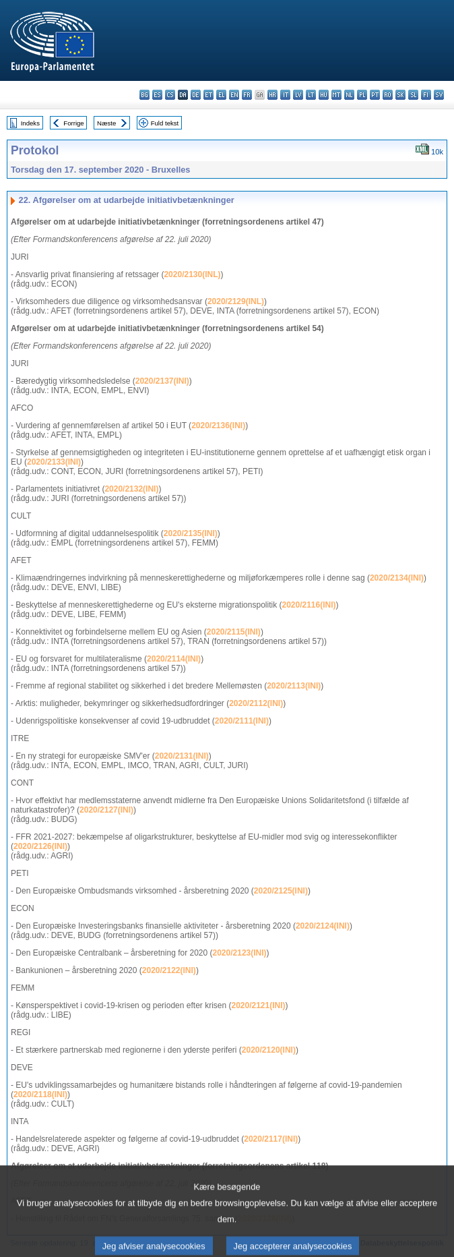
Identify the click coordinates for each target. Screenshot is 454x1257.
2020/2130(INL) (192, 274)
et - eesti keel (208, 95)
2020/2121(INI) (258, 1005)
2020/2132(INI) (131, 489)
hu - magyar (324, 95)
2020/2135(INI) (191, 533)
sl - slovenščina (413, 95)
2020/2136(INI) (218, 425)
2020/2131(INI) (182, 756)
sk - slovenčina (400, 95)
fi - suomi (426, 95)
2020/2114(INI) (174, 659)
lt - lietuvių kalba (311, 95)
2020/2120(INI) (269, 1050)
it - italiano (285, 95)
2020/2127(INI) (106, 810)
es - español (157, 95)
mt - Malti (336, 95)
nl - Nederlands (349, 95)
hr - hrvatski (272, 95)
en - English (234, 95)
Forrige (73, 123)
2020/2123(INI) (240, 953)
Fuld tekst (165, 123)
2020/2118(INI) (40, 1094)
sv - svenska (439, 95)
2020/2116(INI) (308, 605)
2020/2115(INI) (234, 632)
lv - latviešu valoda (298, 95)
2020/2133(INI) (54, 462)
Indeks (30, 123)
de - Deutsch (196, 95)
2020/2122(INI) (169, 970)
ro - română (388, 95)
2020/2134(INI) (397, 578)
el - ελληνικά (221, 95)
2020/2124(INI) (323, 926)
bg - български (144, 95)
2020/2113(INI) (294, 686)
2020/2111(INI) (242, 721)
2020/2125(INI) (281, 891)
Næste (106, 123)
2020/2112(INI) (256, 703)
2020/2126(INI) (40, 846)
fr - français (247, 95)
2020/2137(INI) (162, 381)
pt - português (375, 95)
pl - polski (362, 95)
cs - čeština (170, 95)
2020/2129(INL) (235, 301)
